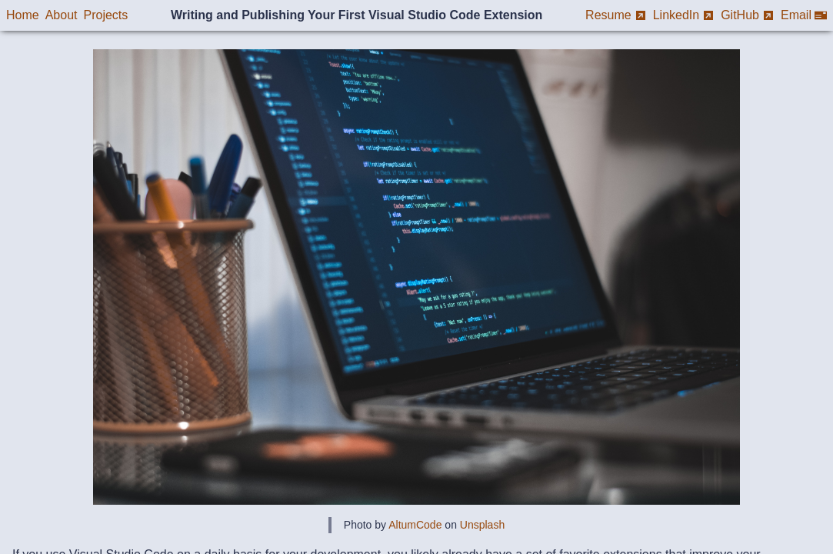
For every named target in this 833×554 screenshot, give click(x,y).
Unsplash (482, 525)
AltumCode (414, 525)
